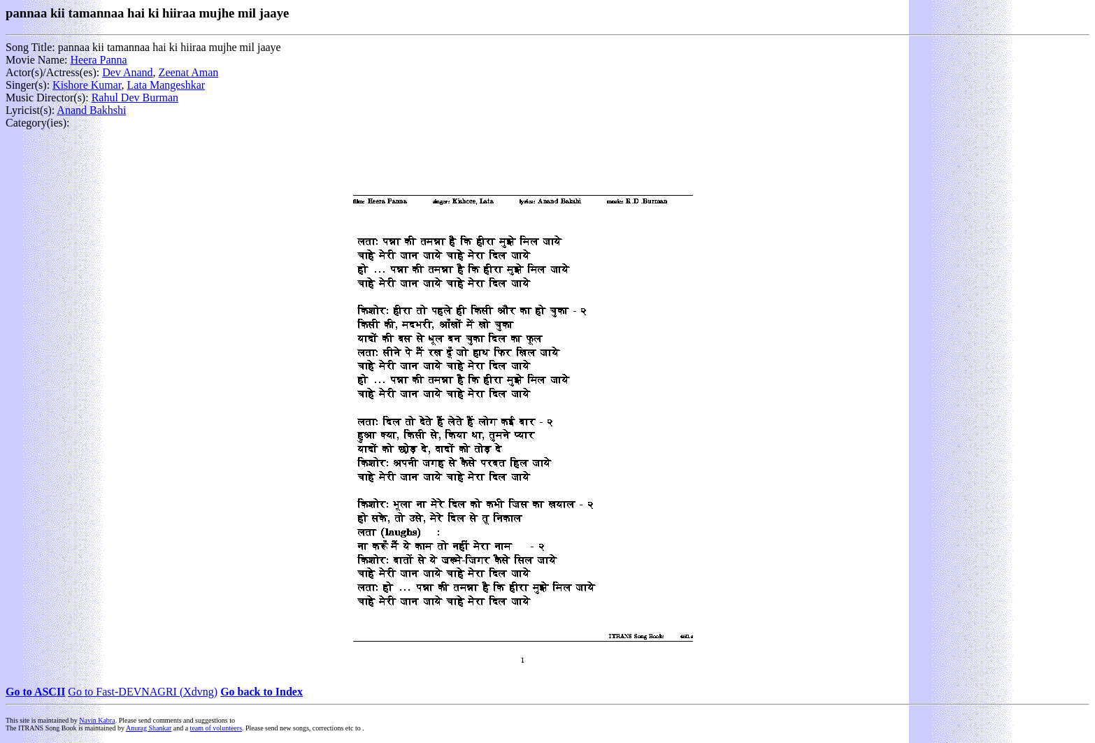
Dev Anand (127, 72)
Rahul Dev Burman (135, 97)
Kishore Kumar (86, 85)
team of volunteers (216, 728)
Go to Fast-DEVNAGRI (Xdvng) (142, 692)
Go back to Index (261, 692)
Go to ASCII (35, 692)
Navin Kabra (97, 720)
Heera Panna (98, 60)
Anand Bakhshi (91, 110)
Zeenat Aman (189, 72)
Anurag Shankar (148, 728)
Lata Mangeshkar (166, 85)
